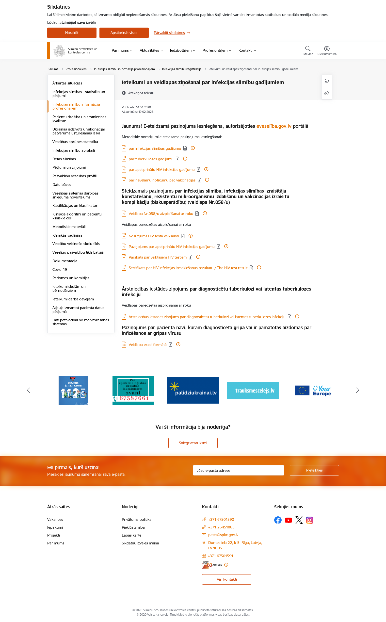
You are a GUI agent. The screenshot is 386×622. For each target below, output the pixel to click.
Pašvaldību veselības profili (74, 176)
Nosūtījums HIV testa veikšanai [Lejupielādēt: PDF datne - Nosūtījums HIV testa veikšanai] (154, 236)
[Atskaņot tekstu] (141, 93)
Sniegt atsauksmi (193, 443)
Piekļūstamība (133, 527)
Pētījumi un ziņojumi (69, 167)
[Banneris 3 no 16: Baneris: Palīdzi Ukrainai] (193, 390)
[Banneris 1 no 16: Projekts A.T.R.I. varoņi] (73, 390)
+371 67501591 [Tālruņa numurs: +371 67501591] (220, 556)
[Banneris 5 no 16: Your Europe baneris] (313, 390)
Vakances (55, 519)
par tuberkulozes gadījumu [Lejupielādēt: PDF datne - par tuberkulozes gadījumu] (151, 159)
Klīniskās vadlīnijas (67, 235)
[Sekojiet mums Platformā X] (299, 520)
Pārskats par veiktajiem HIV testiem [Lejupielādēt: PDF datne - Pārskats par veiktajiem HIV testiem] (158, 257)
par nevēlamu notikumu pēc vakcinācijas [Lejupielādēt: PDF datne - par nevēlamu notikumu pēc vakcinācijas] (162, 180)
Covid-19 (59, 269)
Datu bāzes (61, 184)
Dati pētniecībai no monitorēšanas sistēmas (80, 322)
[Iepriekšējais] (29, 390)
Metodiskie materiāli (68, 226)
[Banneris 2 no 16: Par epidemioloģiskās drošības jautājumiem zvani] (133, 390)
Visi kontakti (227, 579)
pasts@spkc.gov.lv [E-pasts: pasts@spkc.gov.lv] (223, 534)
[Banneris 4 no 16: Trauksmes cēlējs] (253, 390)
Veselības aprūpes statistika (75, 141)
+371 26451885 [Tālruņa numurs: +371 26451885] (221, 527)
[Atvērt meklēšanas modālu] (308, 51)
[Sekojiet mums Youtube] (288, 520)
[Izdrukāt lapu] (327, 81)
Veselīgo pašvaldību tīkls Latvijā (78, 252)
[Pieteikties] (314, 470)
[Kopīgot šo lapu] (327, 93)
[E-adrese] (212, 565)
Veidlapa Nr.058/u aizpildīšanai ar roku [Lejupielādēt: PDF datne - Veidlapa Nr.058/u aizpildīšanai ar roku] (161, 213)
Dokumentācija (64, 261)
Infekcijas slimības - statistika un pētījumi (78, 93)
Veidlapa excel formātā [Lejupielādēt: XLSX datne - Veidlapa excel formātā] (148, 344)
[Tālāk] (358, 390)
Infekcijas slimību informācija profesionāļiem (76, 106)
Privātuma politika (136, 519)
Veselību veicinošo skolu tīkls (76, 243)
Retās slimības (64, 159)
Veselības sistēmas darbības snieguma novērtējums (75, 195)
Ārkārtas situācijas (67, 83)
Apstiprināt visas (124, 32)
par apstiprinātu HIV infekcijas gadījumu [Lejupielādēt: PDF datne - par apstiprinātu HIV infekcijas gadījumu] (162, 169)
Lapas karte (131, 535)
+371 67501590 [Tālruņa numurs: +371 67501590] (221, 519)
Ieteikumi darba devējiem (73, 299)
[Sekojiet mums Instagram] (309, 520)
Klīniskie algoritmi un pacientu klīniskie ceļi (77, 216)
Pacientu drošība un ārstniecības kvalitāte (79, 119)
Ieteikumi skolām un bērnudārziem (69, 288)
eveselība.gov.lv (274, 126)
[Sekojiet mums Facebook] (278, 520)
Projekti (53, 535)
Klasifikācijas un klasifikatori (75, 205)
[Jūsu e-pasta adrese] (238, 470)
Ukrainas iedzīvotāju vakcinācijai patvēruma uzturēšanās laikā (78, 131)
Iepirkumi (55, 527)
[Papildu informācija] (193, 148)
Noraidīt (71, 32)
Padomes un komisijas (70, 278)
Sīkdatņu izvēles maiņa (140, 543)
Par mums (55, 543)
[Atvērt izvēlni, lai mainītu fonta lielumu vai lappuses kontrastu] (327, 51)
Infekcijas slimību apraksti (73, 150)
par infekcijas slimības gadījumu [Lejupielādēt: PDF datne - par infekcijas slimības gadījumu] (155, 148)
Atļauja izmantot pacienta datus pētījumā (78, 309)
